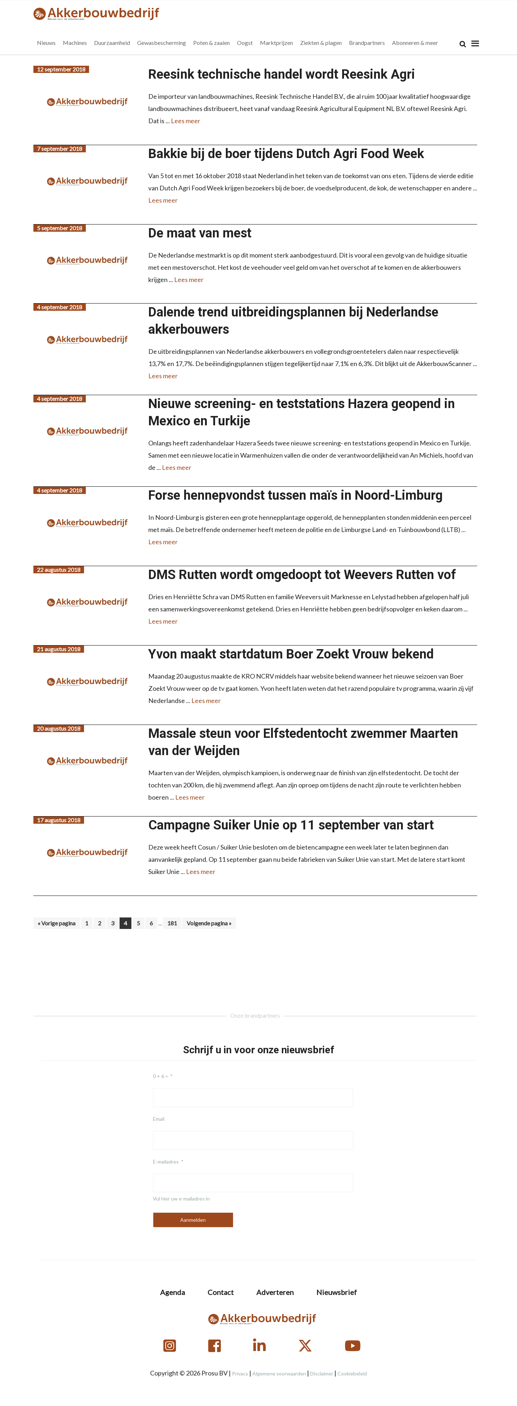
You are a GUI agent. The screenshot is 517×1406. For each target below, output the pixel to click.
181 (174, 922)
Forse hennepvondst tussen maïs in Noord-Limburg (295, 495)
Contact (221, 1292)
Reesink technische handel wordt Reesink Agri (281, 74)
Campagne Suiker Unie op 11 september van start (291, 825)
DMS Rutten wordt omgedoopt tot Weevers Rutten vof (302, 574)
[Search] (463, 44)
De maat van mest (199, 233)
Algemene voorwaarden (279, 1373)
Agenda (172, 1292)
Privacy (240, 1373)
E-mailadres (166, 1161)
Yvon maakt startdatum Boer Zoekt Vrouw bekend (291, 654)
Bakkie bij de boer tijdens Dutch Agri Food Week (286, 153)
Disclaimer (321, 1373)
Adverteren (275, 1292)
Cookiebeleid (352, 1373)
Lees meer (185, 121)
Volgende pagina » (209, 924)
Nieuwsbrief (336, 1292)
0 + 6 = (160, 1076)
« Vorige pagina (56, 924)
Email (158, 1119)
